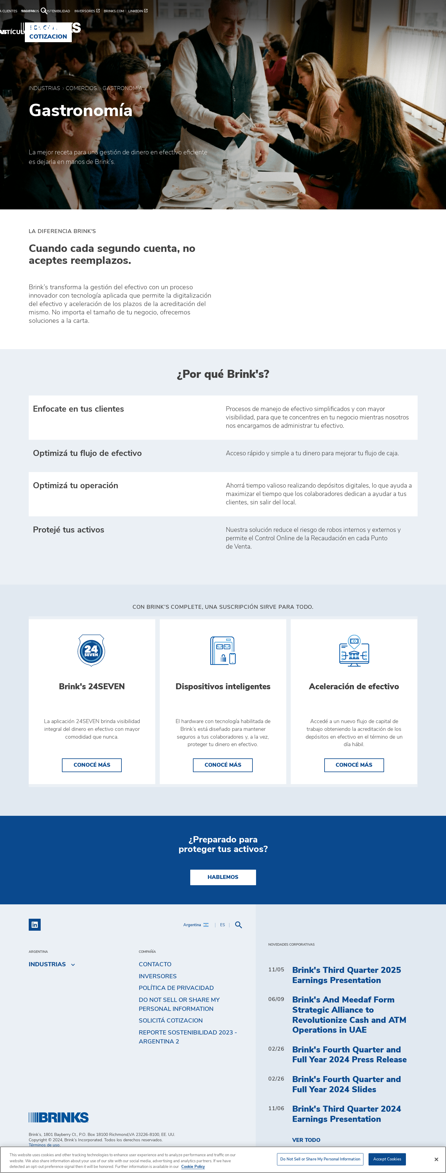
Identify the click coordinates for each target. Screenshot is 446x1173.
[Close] (436, 1159)
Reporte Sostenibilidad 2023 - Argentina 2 (188, 1047)
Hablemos (223, 888)
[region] (223, 1159)
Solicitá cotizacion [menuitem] (379, 28)
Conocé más (92, 775)
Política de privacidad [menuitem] (176, 999)
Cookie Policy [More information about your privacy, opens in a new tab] (193, 1167)
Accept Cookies (387, 1159)
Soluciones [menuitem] (222, 28)
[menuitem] (40, 11)
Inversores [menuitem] (158, 987)
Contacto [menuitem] (155, 975)
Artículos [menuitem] (315, 28)
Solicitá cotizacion (171, 1031)
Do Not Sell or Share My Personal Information (179, 1015)
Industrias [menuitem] (270, 28)
